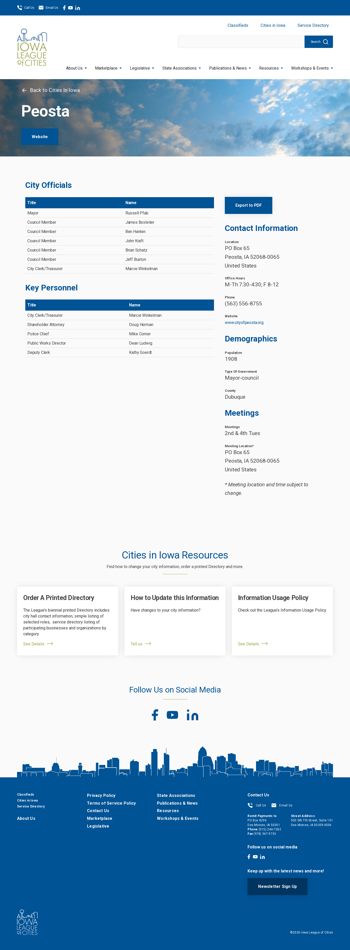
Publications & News (230, 66)
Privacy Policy (101, 795)
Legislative (142, 66)
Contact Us (98, 810)
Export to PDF (248, 205)
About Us (76, 66)
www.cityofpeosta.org (244, 322)
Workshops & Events (312, 66)
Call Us (25, 7)
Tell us (136, 643)
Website (40, 136)
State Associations (181, 66)
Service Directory (313, 25)
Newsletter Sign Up (277, 886)
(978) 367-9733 (264, 834)
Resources (271, 66)
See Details (33, 643)
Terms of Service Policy (111, 803)
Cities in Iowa (273, 25)
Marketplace (108, 66)
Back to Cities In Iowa (50, 90)
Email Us (48, 7)
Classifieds (238, 25)
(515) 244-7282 (270, 829)
